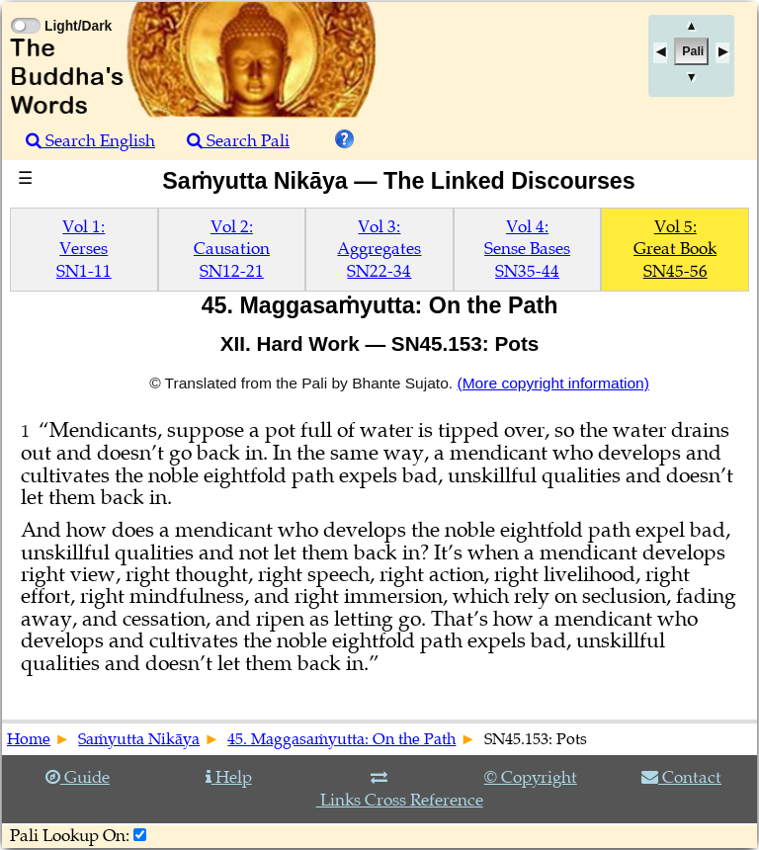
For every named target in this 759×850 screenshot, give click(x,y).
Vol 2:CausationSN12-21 (232, 249)
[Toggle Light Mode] (25, 8)
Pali (693, 51)
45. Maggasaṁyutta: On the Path (341, 739)
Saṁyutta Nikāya (139, 739)
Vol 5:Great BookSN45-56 (675, 249)
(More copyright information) (552, 383)
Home (28, 739)
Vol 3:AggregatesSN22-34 (379, 249)
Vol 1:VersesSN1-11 (84, 249)
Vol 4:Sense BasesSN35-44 (527, 249)
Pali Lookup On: (69, 835)
